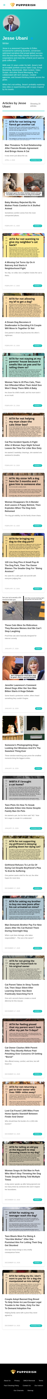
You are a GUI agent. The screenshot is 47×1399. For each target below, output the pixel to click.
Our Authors (39, 1385)
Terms (41, 1381)
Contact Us (27, 1385)
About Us (7, 1381)
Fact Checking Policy (11, 1385)
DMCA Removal (29, 1381)
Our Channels (19, 1390)
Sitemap (30, 1390)
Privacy (17, 1381)
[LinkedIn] (31, 38)
